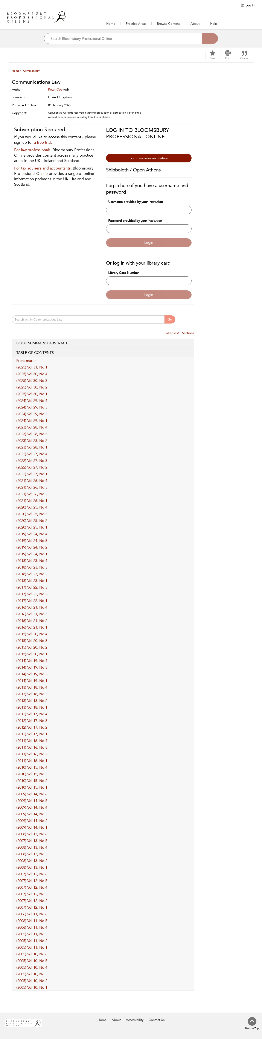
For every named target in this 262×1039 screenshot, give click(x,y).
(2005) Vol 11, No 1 (31, 947)
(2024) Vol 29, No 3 (31, 407)
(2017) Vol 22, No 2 (31, 594)
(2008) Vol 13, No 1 (31, 867)
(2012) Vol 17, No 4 (31, 714)
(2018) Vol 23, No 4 (31, 560)
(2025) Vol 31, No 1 (31, 367)
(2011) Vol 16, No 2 (31, 754)
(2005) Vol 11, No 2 (31, 941)
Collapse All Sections (179, 333)
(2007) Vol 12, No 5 (31, 881)
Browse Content (168, 24)
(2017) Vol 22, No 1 (31, 600)
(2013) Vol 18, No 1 (31, 707)
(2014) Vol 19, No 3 (31, 667)
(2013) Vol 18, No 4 (31, 687)
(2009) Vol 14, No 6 (31, 794)
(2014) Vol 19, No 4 (31, 660)
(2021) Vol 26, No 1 (31, 500)
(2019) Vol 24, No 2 (31, 547)
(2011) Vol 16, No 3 (31, 747)
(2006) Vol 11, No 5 (31, 921)
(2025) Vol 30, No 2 (31, 387)
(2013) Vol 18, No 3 (31, 694)
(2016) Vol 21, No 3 (31, 614)
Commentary (31, 70)
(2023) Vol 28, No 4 (31, 427)
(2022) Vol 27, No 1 (31, 474)
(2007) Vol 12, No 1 (31, 907)
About (195, 24)
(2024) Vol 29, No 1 (31, 420)
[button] (136, 24)
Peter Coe (55, 89)
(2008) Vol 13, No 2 (31, 861)
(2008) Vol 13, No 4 (31, 847)
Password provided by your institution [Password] (135, 221)
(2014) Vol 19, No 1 (31, 680)
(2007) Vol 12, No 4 (31, 887)
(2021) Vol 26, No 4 (31, 480)
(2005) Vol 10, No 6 (31, 954)
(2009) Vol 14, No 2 (31, 821)
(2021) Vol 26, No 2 (31, 494)
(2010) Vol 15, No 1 (31, 787)
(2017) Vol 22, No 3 (31, 587)
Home (110, 24)
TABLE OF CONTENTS (102, 352)
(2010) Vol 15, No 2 (31, 780)
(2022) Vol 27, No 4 (31, 454)
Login (148, 242)
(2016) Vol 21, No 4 (31, 607)
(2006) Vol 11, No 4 (31, 927)
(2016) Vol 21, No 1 (31, 627)
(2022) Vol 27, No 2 (31, 467)
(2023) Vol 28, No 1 (31, 447)
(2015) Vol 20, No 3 (31, 640)
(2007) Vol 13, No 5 (31, 841)
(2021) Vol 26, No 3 (31, 487)
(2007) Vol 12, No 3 (31, 894)
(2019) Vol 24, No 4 (31, 534)
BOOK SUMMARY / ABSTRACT (102, 343)
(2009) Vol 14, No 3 (31, 814)
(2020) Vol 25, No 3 (31, 514)
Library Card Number (123, 273)
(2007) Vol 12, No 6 (31, 874)
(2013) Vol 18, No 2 (31, 700)
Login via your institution (148, 158)
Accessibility (134, 1020)
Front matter (26, 360)
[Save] (212, 55)
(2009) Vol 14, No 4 (31, 807)
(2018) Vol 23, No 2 (31, 574)
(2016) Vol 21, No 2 (31, 620)
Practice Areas (136, 24)
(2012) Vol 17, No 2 (31, 727)
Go (170, 319)
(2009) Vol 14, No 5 (31, 801)
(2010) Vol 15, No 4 (31, 767)
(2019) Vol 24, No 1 (31, 554)
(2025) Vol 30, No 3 (31, 380)
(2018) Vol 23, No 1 (31, 580)
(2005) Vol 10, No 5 (31, 961)
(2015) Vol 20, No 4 (31, 634)
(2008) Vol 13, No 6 (31, 834)
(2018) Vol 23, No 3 (31, 567)
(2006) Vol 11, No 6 (31, 914)
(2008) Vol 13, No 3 (31, 854)
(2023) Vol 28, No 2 (31, 440)
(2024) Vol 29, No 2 (31, 414)
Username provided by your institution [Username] (135, 202)
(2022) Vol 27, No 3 (31, 460)
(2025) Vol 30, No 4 (31, 374)
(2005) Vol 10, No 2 (31, 981)
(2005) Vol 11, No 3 (31, 934)
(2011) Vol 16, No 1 (31, 760)
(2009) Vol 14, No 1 (31, 827)
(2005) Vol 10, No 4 (31, 967)
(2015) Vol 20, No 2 (31, 647)
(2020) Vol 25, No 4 (31, 507)
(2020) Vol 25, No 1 (31, 527)
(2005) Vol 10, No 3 (31, 974)
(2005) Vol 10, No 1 (31, 987)
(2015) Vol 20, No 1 (31, 654)
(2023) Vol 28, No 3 (31, 434)
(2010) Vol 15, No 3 (31, 774)
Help (213, 24)
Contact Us (157, 1020)
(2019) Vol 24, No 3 (31, 540)
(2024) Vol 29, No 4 (31, 400)
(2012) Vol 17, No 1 (31, 734)
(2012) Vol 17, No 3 (31, 720)
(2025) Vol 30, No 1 (31, 394)
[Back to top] (252, 1023)
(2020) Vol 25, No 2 (31, 520)
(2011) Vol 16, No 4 (31, 740)
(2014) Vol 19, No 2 (31, 674)
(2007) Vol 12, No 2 (31, 901)
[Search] (210, 38)
